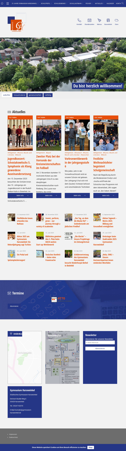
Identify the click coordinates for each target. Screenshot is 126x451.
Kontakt (119, 3)
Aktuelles (99, 3)
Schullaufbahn (75, 3)
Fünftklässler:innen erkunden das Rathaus (25, 221)
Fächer (88, 3)
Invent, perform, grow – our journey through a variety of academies (48, 222)
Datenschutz (13, 437)
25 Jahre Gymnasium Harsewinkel (24, 3)
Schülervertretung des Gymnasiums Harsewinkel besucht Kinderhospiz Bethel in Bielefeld (77, 260)
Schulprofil (45, 3)
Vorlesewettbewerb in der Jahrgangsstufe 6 (77, 150)
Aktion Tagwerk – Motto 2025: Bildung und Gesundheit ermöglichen (105, 222)
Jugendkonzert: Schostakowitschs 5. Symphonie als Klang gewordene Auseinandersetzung (19, 154)
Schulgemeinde (60, 3)
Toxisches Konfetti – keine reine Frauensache (52, 257)
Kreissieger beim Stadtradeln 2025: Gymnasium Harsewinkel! (105, 240)
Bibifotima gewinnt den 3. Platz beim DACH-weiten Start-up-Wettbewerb (48, 240)
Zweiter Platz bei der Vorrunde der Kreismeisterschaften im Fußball (48, 150)
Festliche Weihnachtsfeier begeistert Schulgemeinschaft (104, 152)
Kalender (110, 3)
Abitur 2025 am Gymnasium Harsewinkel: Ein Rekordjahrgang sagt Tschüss (19, 240)
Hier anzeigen (53, 340)
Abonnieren (14, 306)
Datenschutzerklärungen (27, 358)
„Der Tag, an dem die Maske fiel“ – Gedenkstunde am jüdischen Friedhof (77, 222)
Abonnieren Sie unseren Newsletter (99, 339)
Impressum (13, 434)
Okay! (91, 447)
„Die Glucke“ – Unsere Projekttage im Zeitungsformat (82, 239)
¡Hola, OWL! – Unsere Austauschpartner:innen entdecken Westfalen (103, 258)
